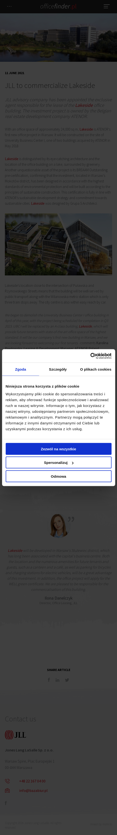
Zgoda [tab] (20, 369)
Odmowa (58, 476)
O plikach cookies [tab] (95, 369)
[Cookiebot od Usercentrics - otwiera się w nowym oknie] (90, 356)
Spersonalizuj (58, 462)
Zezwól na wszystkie (58, 449)
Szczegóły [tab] (58, 369)
